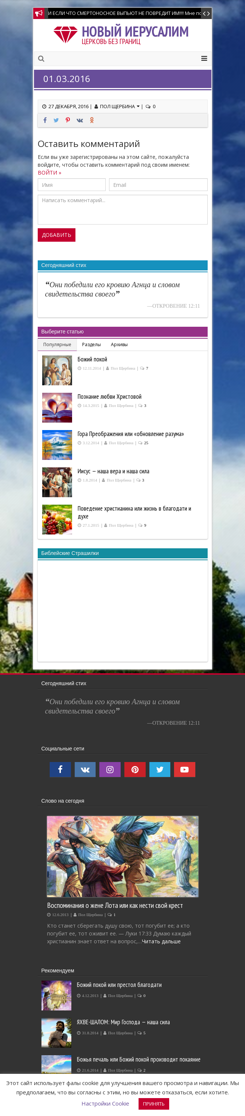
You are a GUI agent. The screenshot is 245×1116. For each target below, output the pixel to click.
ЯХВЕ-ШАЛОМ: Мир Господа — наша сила (123, 1022)
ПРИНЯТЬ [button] (154, 1103)
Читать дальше (161, 941)
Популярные (57, 344)
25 (146, 443)
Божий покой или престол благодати (119, 985)
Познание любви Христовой (110, 396)
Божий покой (92, 359)
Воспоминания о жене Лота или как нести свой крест (115, 905)
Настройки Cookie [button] (105, 1103)
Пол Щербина (120, 106)
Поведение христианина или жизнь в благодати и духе (134, 512)
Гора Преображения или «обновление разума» (131, 434)
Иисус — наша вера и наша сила (113, 471)
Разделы (91, 344)
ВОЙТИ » (49, 172)
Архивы (119, 344)
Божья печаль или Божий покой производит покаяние (139, 1059)
